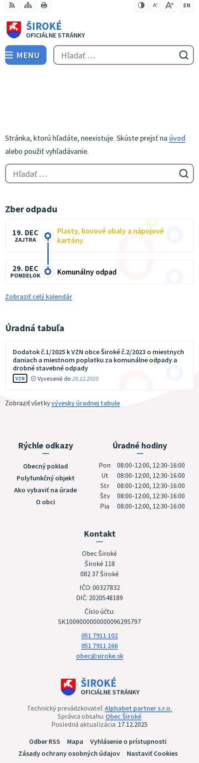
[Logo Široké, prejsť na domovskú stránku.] (99, 30)
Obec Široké (123, 676)
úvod (177, 98)
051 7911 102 (99, 595)
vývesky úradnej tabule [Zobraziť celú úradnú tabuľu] (85, 363)
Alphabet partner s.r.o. (138, 668)
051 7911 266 (99, 605)
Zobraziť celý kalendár (38, 256)
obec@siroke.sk (99, 615)
